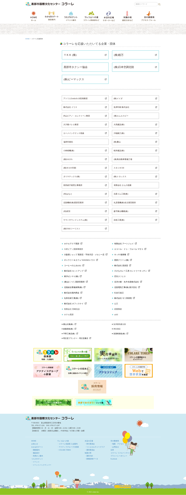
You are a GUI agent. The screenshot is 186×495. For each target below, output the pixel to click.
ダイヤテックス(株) (85, 177)
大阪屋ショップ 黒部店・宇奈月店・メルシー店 (85, 255)
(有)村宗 (85, 211)
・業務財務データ (91, 459)
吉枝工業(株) (135, 220)
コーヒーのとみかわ (74, 266)
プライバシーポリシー (119, 456)
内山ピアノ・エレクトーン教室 (85, 116)
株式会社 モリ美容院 (124, 298)
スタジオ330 (135, 168)
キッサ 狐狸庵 (121, 255)
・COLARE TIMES (64, 450)
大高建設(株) (135, 125)
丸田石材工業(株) (73, 298)
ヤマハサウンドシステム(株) (85, 220)
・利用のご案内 (37, 456)
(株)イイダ (135, 98)
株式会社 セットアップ (75, 271)
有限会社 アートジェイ (125, 244)
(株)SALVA (85, 159)
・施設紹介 (35, 453)
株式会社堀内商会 (73, 293)
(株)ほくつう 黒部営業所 (76, 282)
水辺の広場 (109, 16)
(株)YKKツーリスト (85, 229)
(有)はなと (85, 194)
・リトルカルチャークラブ (95, 447)
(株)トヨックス (135, 177)
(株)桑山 (135, 142)
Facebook (114, 459)
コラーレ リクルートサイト (121, 453)
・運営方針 (89, 456)
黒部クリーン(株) (123, 260)
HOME (33, 16)
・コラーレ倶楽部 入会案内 (67, 444)
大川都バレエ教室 (85, 125)
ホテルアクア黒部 (73, 244)
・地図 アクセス (117, 444)
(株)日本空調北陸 (135, 67)
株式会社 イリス (85, 107)
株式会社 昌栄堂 (122, 266)
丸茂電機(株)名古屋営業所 (135, 203)
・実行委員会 (90, 444)
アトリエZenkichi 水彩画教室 (85, 98)
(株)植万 (135, 54)
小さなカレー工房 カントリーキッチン (132, 271)
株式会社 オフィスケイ (75, 304)
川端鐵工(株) (135, 133)
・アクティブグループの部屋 (68, 447)
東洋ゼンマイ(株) (73, 276)
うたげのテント (71, 16)
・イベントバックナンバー (41, 465)
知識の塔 (127, 16)
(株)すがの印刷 (85, 168)
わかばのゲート (52, 16)
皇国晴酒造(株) (120, 334)
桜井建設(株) (135, 151)
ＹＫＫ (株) (85, 54)
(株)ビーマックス (85, 79)
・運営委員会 (90, 450)
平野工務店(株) (70, 334)
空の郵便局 (148, 16)
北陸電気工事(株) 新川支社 (127, 287)
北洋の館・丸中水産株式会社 (128, 282)
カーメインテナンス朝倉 (85, 133)
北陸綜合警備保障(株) (75, 287)
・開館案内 (35, 450)
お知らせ (34, 444)
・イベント (35, 462)
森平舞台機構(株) (135, 211)
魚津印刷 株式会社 (135, 107)
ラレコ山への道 (91, 16)
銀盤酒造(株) (69, 329)
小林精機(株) (85, 151)
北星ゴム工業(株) (135, 194)
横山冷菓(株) (69, 324)
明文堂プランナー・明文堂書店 (77, 338)
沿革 (112, 450)
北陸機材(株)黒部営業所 (85, 203)
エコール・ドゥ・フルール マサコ (130, 249)
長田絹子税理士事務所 (85, 185)
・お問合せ (115, 447)
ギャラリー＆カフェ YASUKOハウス (81, 260)
